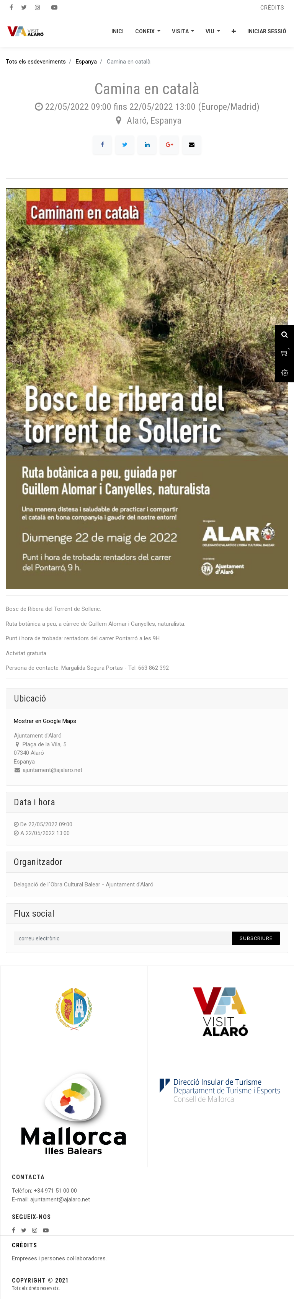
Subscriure (256, 938)
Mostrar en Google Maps (45, 721)
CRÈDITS (24, 1245)
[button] (234, 31)
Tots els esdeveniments (36, 61)
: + (34, 1190)
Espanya (86, 61)
